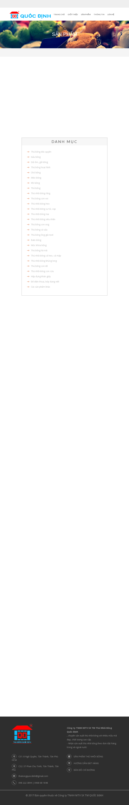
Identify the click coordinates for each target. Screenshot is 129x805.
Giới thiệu (73, 14)
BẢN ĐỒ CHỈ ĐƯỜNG (84, 769)
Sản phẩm (85, 14)
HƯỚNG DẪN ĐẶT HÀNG (86, 763)
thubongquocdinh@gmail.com (33, 776)
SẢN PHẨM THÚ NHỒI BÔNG (88, 756)
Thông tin (99, 14)
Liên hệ (110, 14)
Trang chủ (59, 14)
